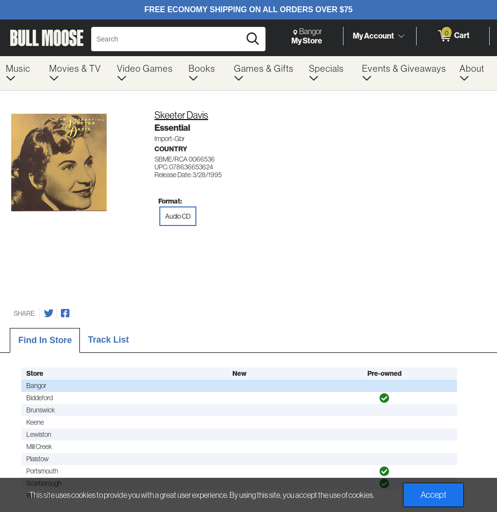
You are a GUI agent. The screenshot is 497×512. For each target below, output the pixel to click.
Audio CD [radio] (178, 216)
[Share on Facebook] (65, 313)
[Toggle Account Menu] (401, 36)
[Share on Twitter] (49, 313)
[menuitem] (21, 73)
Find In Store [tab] (45, 340)
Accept (433, 495)
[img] (384, 398)
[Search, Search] (167, 39)
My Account (373, 36)
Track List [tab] (108, 340)
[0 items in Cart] (452, 36)
